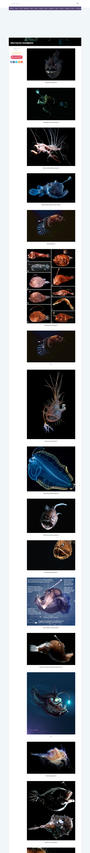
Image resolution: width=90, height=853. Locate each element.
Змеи (56, 8)
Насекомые (78, 8)
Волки (46, 8)
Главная (11, 8)
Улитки (72, 8)
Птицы (16, 8)
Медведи (67, 8)
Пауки (36, 8)
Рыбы (21, 8)
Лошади (41, 8)
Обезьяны (51, 8)
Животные (26, 8)
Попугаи (61, 8)
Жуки (32, 8)
